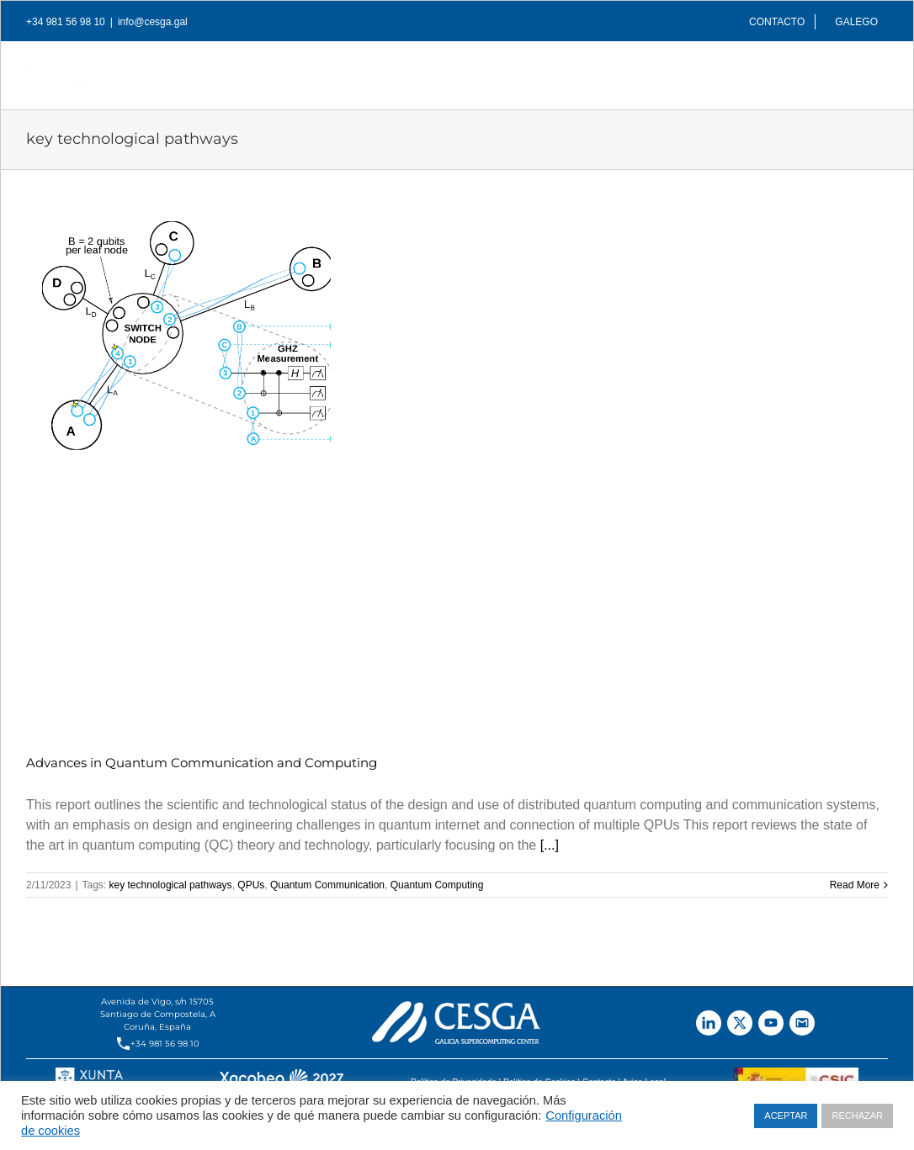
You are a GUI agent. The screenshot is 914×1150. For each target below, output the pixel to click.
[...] (549, 845)
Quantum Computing (437, 885)
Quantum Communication (327, 885)
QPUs (250, 885)
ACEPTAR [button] (785, 1115)
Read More (854, 885)
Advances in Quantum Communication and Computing (201, 763)
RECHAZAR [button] (857, 1115)
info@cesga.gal (153, 22)
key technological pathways (170, 885)
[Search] (861, 71)
